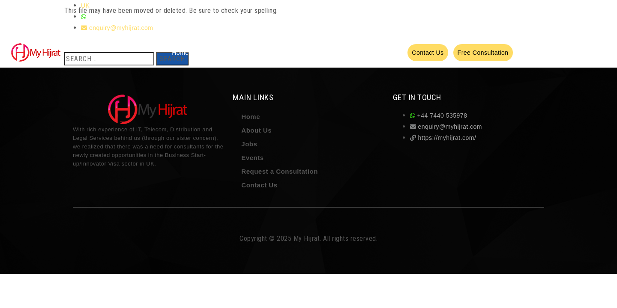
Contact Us (259, 185)
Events (393, 52)
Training (267, 52)
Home (180, 52)
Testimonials (341, 52)
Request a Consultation (279, 171)
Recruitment (301, 52)
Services (237, 52)
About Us (207, 52)
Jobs (371, 52)
